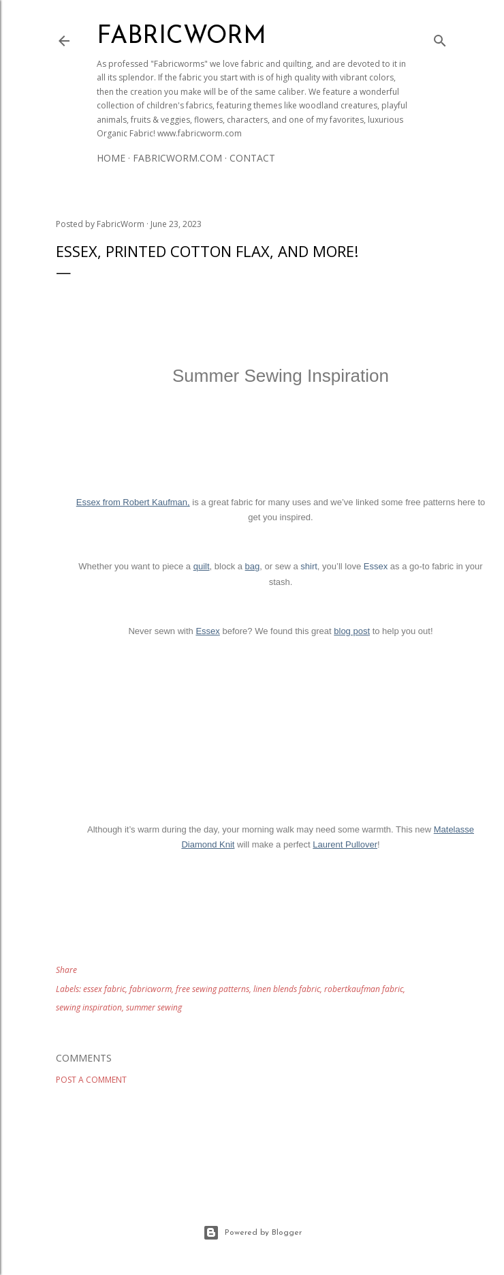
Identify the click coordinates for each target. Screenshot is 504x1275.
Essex (376, 566)
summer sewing (154, 1007)
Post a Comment (91, 1079)
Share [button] (66, 970)
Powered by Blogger (252, 1233)
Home (111, 157)
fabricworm (150, 989)
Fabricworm (181, 37)
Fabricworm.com (177, 157)
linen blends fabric (286, 989)
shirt (308, 566)
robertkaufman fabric (363, 989)
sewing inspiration (89, 1007)
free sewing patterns (212, 989)
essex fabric (104, 989)
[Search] (440, 38)
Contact (252, 157)
